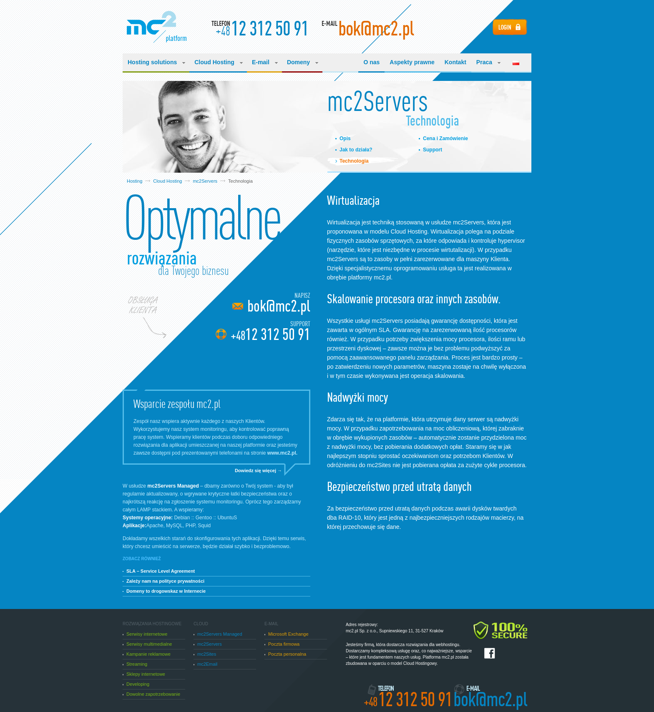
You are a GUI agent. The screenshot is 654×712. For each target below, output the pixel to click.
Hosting (134, 181)
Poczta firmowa (281, 644)
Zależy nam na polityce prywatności (163, 581)
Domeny (302, 62)
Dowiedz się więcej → (258, 470)
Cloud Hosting (218, 62)
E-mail (265, 62)
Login (510, 27)
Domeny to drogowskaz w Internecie (164, 591)
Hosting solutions (156, 62)
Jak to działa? (356, 150)
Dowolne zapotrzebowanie (151, 694)
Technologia (354, 161)
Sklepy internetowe (144, 674)
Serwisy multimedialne (147, 644)
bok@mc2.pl (278, 306)
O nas (371, 62)
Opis (345, 138)
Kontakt (455, 62)
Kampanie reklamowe (147, 654)
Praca (488, 62)
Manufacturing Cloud (156, 27)
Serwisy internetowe (145, 634)
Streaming (135, 664)
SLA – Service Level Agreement (159, 571)
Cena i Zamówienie (445, 138)
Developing (136, 684)
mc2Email (205, 664)
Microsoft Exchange (286, 634)
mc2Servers (205, 181)
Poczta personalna (285, 654)
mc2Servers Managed (218, 634)
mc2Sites (205, 654)
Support (432, 150)
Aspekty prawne (412, 62)
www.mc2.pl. (282, 453)
